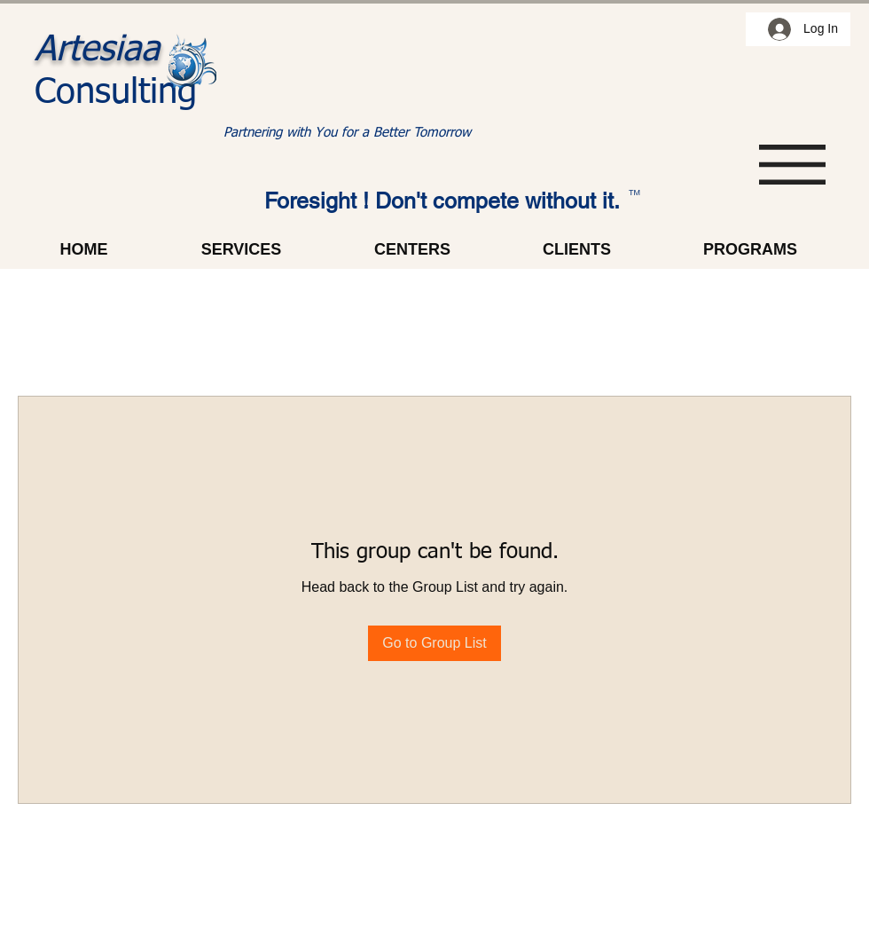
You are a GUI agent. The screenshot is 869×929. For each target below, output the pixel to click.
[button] (792, 165)
